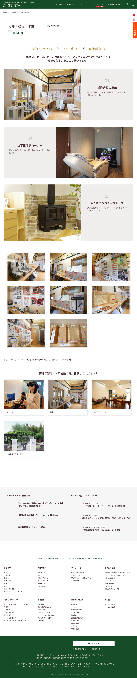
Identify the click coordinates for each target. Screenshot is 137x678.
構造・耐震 (8, 581)
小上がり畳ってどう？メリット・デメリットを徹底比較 (103, 506)
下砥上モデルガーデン (112, 589)
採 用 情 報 (135, 32)
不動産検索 (75, 581)
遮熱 (5, 586)
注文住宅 (59, 4)
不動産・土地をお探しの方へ (81, 578)
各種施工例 (70, 4)
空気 (5, 572)
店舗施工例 (41, 583)
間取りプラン (42, 575)
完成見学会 (75, 626)
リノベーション (76, 575)
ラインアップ (84, 4)
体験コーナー (24, 12)
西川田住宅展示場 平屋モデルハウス (117, 572)
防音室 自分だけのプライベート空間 (16, 604)
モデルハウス (99, 4)
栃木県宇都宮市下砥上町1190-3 (58, 558)
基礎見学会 (75, 621)
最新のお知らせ (77, 599)
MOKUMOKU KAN (111, 578)
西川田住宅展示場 (77, 618)
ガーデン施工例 (43, 581)
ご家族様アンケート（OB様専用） (87, 649)
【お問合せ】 (67, 359)
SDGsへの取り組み (44, 612)
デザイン (7, 575)
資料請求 (95, 643)
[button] (64, 478)
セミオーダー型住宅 (78, 572)
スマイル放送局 (110, 607)
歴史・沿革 (41, 610)
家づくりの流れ (9, 589)
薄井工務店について (44, 607)
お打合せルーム (110, 586)
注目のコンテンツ (11, 599)
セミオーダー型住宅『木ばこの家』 (16, 621)
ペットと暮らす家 (10, 618)
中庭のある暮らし (10, 612)
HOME (5, 12)
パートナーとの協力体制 (46, 615)
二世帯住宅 (8, 610)
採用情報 (41, 621)
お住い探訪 (41, 586)
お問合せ (114, 4)
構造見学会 (75, 623)
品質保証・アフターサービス (14, 592)
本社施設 (13, 12)
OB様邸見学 (75, 629)
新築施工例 (41, 572)
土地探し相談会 (76, 612)
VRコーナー (108, 581)
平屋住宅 (7, 607)
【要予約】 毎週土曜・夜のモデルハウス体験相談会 (38, 515)
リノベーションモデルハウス (114, 575)
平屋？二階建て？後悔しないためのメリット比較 (101, 530)
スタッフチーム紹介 (44, 618)
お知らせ (74, 604)
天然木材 (7, 578)
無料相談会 (75, 615)
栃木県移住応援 (9, 615)
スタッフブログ (84, 495)
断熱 (5, 583)
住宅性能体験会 (76, 610)
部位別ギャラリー (44, 578)
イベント (74, 607)
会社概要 (41, 599)
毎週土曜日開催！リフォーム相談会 (32, 527)
